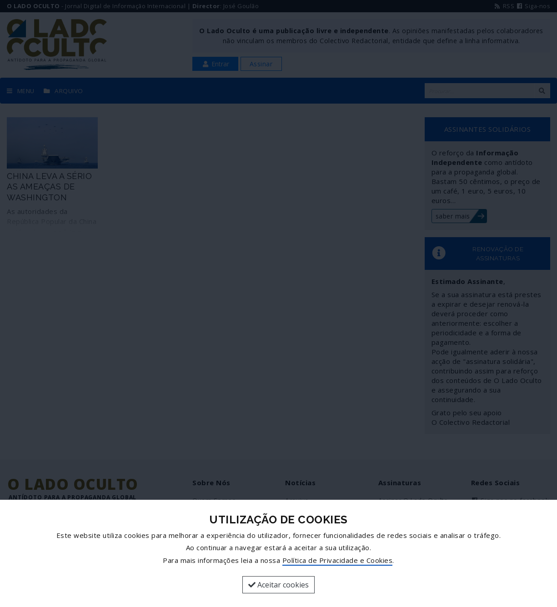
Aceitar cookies (278, 585)
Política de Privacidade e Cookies (337, 560)
